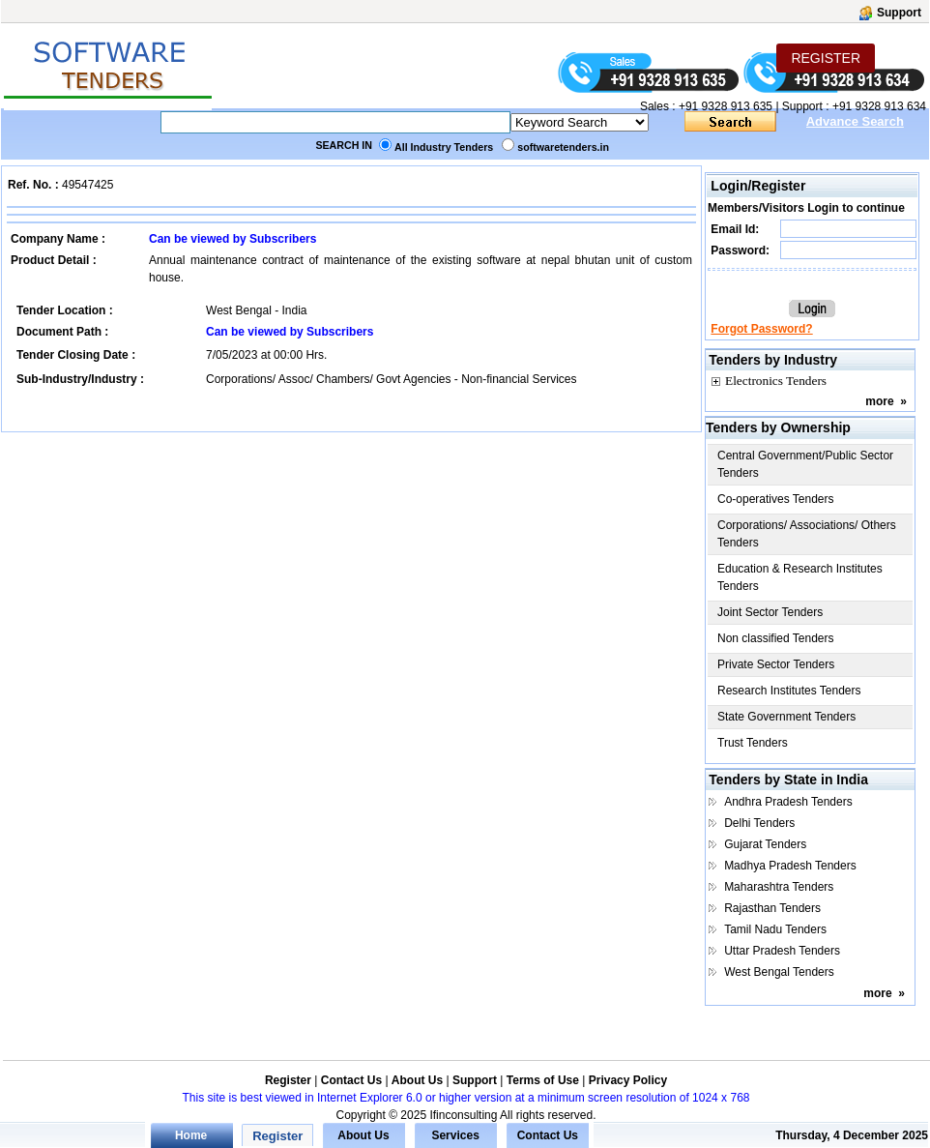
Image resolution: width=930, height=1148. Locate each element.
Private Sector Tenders (775, 664)
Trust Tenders (752, 743)
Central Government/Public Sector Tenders (805, 464)
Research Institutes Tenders (789, 690)
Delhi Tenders (759, 823)
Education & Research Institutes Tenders (800, 577)
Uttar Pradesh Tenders (782, 950)
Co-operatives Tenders (775, 499)
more (879, 401)
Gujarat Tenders (765, 844)
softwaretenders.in (563, 147)
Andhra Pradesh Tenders (788, 802)
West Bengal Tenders (779, 972)
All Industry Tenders (443, 147)
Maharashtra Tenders (778, 887)
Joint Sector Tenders (770, 612)
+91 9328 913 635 (724, 106)
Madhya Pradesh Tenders (790, 865)
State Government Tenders (786, 716)
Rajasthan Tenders (772, 908)
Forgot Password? (761, 329)
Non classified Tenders (775, 638)
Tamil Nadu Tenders (775, 929)
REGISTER (825, 58)
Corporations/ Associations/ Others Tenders (806, 533)
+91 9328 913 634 (879, 106)
